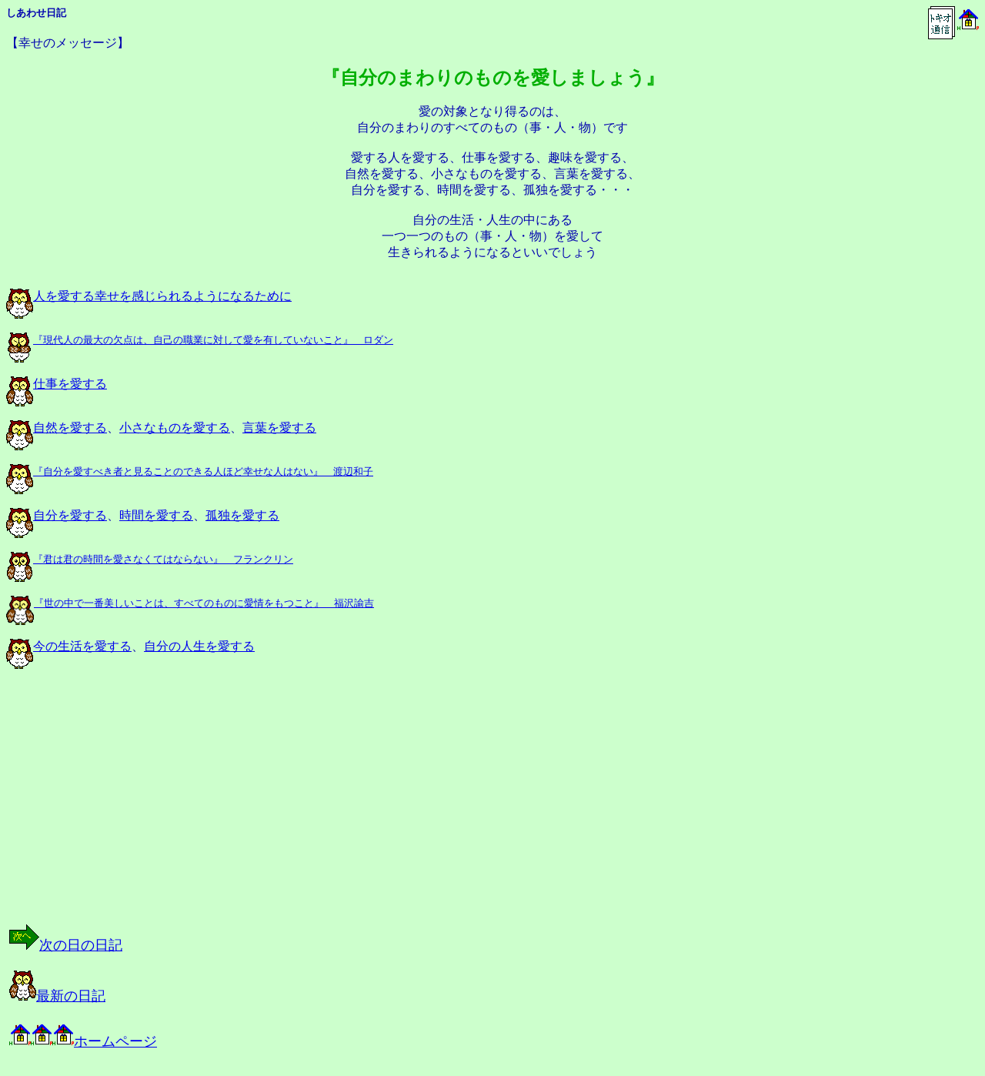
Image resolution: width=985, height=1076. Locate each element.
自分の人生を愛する (199, 646)
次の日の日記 (65, 945)
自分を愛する (56, 515)
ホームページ (83, 1041)
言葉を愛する (279, 427)
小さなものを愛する (174, 427)
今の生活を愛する (69, 646)
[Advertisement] (164, 809)
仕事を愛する (56, 383)
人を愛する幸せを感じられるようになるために (149, 295)
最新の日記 (57, 996)
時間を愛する (156, 515)
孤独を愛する (242, 515)
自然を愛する (56, 427)
